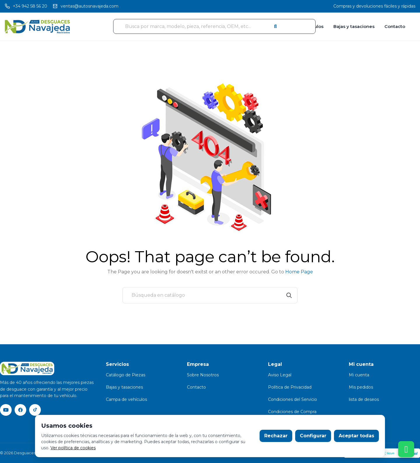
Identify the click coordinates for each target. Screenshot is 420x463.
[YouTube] (6, 410)
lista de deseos (364, 399)
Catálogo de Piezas (125, 375)
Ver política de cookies (73, 447)
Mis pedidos (361, 387)
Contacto (394, 26)
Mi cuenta (359, 375)
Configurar (313, 435)
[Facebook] (20, 410)
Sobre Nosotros (203, 375)
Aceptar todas (356, 435)
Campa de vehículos (126, 399)
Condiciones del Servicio (292, 399)
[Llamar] (26, 6)
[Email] (85, 6)
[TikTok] (35, 410)
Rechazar (276, 435)
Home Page (299, 272)
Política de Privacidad (290, 387)
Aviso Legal (279, 375)
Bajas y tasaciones (353, 26)
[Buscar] (210, 295)
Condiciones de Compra (292, 411)
